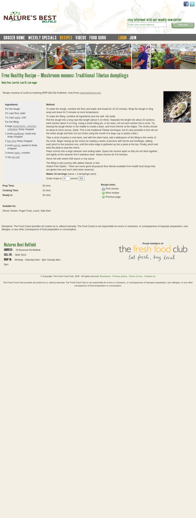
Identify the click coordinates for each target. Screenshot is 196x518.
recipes (66, 37)
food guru (97, 37)
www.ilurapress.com (90, 92)
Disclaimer (105, 276)
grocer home (14, 37)
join (133, 37)
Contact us (149, 276)
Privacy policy (120, 276)
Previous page (111, 196)
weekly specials (42, 37)
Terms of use (135, 276)
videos (80, 37)
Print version (110, 188)
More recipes (110, 193)
